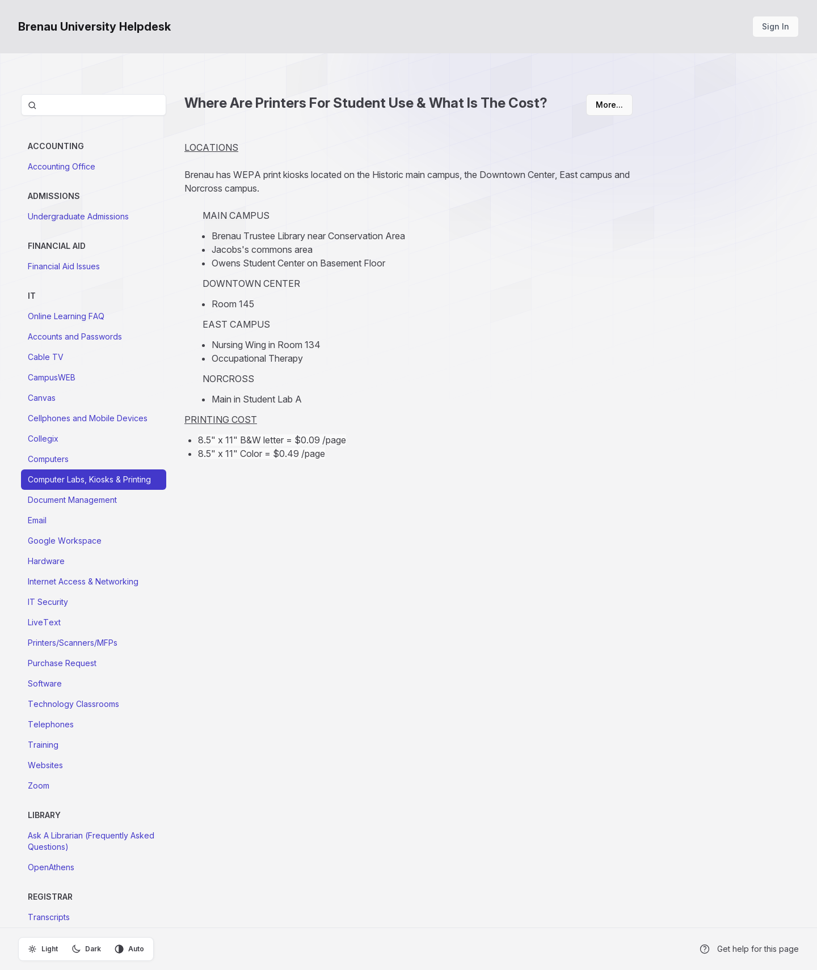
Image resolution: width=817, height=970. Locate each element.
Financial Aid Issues (64, 266)
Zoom (38, 785)
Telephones (51, 724)
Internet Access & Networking (83, 581)
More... (609, 104)
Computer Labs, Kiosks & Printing (89, 479)
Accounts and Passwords (75, 336)
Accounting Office (61, 166)
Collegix (43, 438)
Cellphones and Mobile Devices (88, 418)
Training (43, 744)
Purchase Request (62, 663)
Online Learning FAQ (66, 316)
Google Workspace (65, 540)
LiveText (44, 622)
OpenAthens (51, 867)
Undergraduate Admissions (78, 216)
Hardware (46, 561)
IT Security (48, 602)
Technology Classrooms (73, 704)
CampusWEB (51, 377)
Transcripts (49, 917)
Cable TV (46, 357)
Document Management (72, 500)
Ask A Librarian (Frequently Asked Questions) (91, 841)
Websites (45, 765)
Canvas (42, 398)
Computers (48, 459)
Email (37, 520)
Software (45, 683)
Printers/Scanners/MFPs (72, 642)
